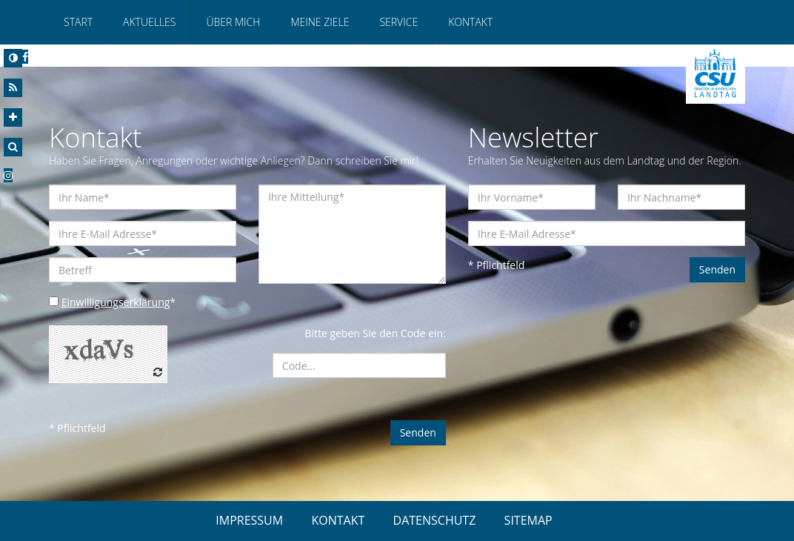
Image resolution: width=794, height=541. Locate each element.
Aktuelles (149, 22)
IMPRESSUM (249, 520)
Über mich (233, 22)
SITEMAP (528, 520)
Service (398, 22)
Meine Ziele (319, 22)
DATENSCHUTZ (434, 520)
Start (78, 22)
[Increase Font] (13, 117)
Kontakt (470, 22)
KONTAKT (337, 520)
